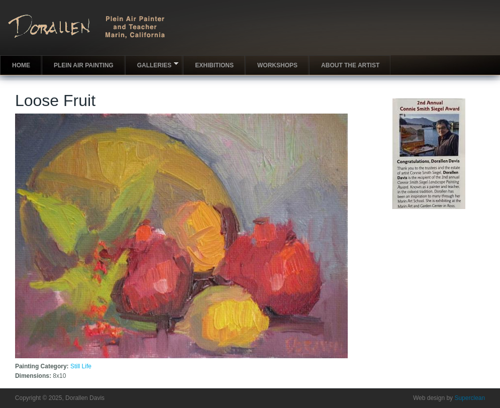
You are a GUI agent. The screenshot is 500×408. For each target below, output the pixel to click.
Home (21, 65)
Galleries (152, 64)
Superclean (469, 397)
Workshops (277, 65)
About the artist (350, 65)
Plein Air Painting (84, 65)
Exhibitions (214, 65)
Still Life (80, 366)
